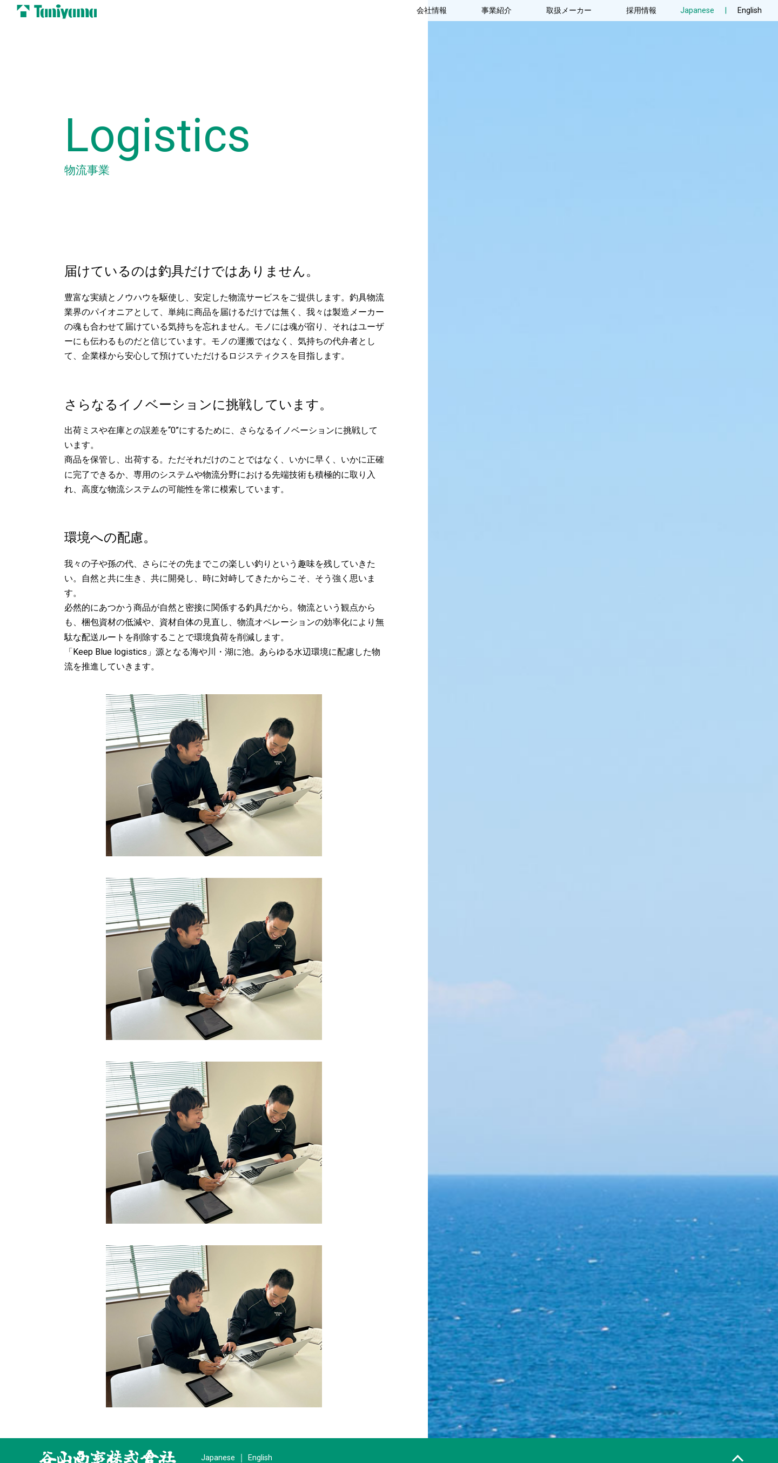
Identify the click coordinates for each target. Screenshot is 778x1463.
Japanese (218, 1457)
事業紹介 (496, 10)
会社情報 (432, 10)
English (749, 10)
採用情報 (641, 10)
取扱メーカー (569, 10)
